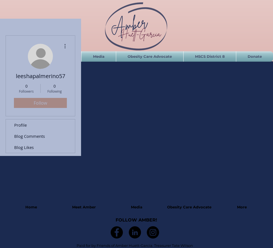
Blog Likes (24, 147)
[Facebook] (117, 232)
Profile (20, 125)
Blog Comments (29, 136)
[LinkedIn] (135, 232)
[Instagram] (153, 232)
